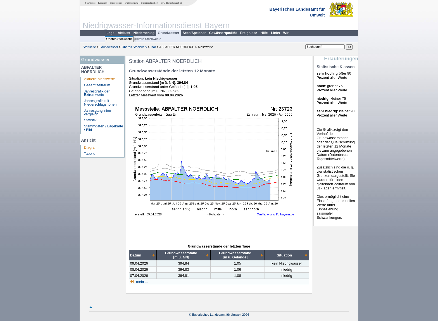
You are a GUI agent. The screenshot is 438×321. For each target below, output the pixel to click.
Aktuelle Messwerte (99, 79)
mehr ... (141, 282)
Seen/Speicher (194, 33)
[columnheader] (142, 255)
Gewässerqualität (223, 33)
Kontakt (102, 2)
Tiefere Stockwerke (148, 39)
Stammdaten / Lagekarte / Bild (103, 128)
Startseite (90, 2)
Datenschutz (132, 2)
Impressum (116, 2)
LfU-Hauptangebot (171, 2)
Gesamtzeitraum (97, 85)
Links (275, 33)
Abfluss (124, 33)
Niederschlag (144, 33)
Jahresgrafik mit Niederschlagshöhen (100, 102)
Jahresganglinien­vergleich (98, 112)
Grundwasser (168, 33)
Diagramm (92, 147)
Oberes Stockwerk (119, 39)
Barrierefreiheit (149, 2)
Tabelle (90, 153)
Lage (111, 33)
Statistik (90, 120)
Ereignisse (248, 33)
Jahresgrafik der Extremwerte (97, 93)
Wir (286, 33)
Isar (153, 47)
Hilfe (264, 33)
